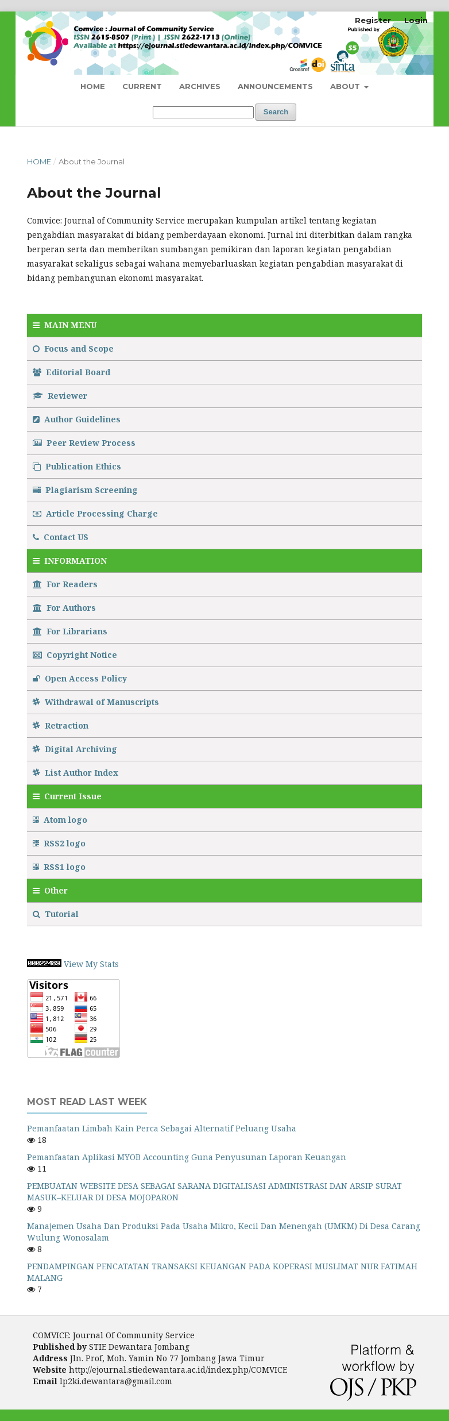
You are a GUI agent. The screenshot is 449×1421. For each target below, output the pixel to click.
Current (142, 86)
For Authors (64, 607)
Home (92, 86)
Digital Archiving (75, 749)
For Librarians (70, 631)
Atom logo (61, 819)
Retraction (60, 725)
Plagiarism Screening (85, 489)
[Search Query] (203, 112)
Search (276, 111)
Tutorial (57, 913)
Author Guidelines (77, 419)
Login (416, 20)
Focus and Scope (73, 348)
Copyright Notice (75, 654)
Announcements (275, 86)
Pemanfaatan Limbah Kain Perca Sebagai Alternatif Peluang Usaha (161, 1128)
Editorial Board (71, 372)
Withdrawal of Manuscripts (96, 701)
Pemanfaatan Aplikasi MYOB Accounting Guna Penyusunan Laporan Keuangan (186, 1157)
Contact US (60, 537)
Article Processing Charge (95, 513)
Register (373, 20)
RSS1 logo (60, 866)
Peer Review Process (84, 442)
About (346, 86)
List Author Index (75, 772)
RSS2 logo (60, 843)
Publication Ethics (77, 466)
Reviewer (60, 395)
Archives (199, 86)
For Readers (65, 584)
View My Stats (91, 963)
